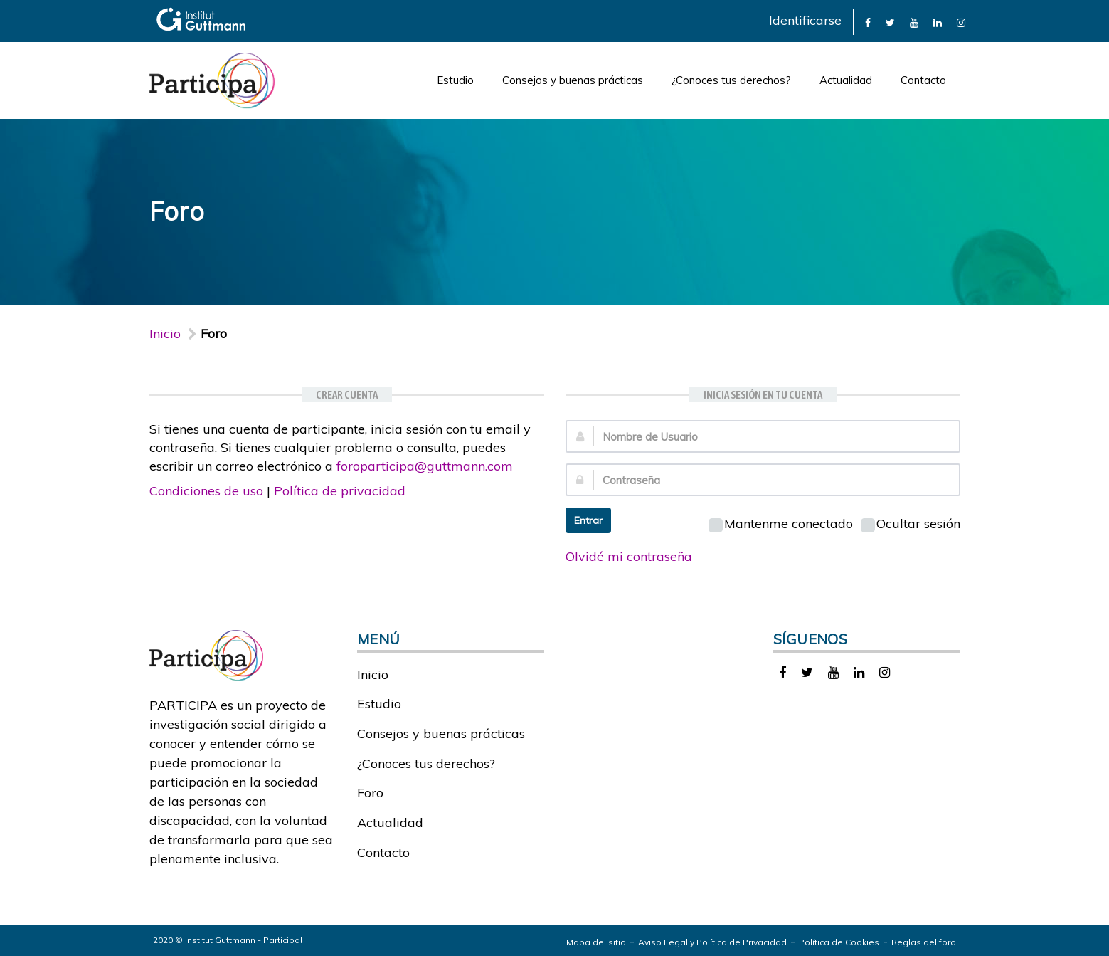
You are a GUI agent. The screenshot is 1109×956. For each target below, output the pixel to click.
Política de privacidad (339, 491)
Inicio (165, 333)
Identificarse (805, 20)
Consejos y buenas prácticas (572, 80)
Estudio (455, 80)
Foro (370, 792)
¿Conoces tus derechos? (731, 80)
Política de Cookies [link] (839, 942)
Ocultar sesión (910, 523)
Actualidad (845, 80)
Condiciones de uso (206, 491)
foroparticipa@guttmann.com (424, 466)
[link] (868, 22)
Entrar (588, 520)
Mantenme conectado (781, 523)
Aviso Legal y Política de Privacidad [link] (712, 942)
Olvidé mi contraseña (629, 556)
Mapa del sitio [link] (596, 942)
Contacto (923, 80)
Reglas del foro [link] (923, 942)
